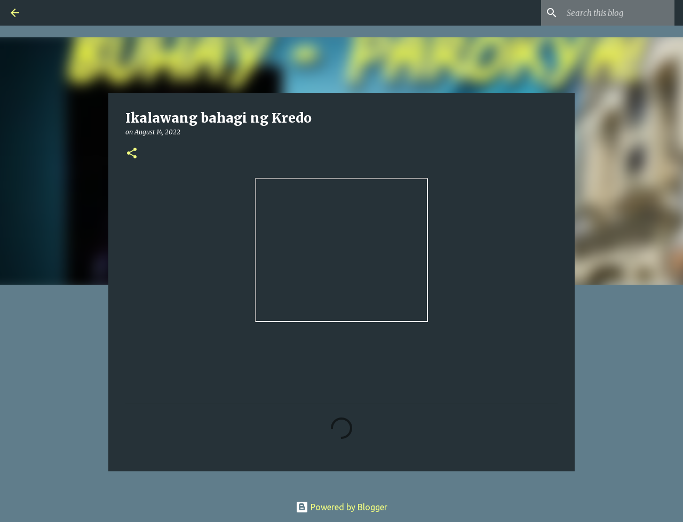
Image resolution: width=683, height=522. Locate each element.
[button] (131, 154)
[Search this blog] (618, 13)
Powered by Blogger (341, 507)
